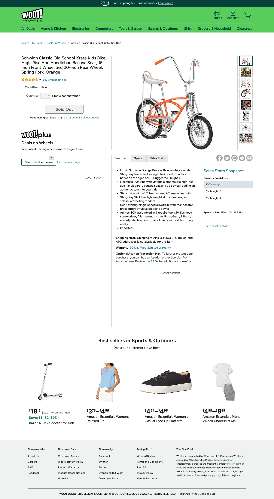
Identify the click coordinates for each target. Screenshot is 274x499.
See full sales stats (216, 226)
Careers (32, 461)
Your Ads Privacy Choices (194, 493)
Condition (32, 87)
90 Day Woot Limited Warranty (150, 248)
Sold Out (64, 109)
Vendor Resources (148, 478)
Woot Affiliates (146, 456)
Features (121, 158)
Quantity (32, 95)
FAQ (30, 467)
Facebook (104, 456)
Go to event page (68, 162)
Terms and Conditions (150, 461)
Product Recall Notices (71, 472)
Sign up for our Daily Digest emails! (78, 117)
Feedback (33, 472)
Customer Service (68, 456)
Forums (217, 15)
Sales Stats (157, 158)
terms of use (193, 475)
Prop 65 (141, 467)
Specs (138, 158)
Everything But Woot (111, 472)
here (131, 261)
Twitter (103, 461)
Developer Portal (108, 478)
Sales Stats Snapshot (224, 170)
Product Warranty (68, 467)
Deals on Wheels (56, 42)
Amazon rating (54, 79)
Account (233, 15)
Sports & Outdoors (32, 42)
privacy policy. (213, 475)
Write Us (63, 478)
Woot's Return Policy (70, 461)
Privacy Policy (145, 472)
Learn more (165, 3)
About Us (33, 456)
